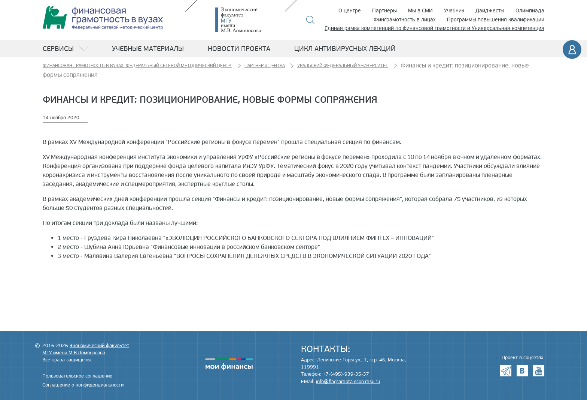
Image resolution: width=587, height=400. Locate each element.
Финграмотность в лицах (405, 19)
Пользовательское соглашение (77, 376)
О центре (349, 10)
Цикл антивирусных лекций (345, 49)
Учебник (454, 10)
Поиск (310, 20)
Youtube (538, 370)
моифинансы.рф (229, 364)
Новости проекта (239, 49)
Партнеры (384, 10)
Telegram (505, 370)
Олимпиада (529, 10)
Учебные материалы (148, 49)
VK (522, 370)
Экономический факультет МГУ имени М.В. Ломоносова (249, 19)
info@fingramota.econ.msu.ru (348, 382)
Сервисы (58, 49)
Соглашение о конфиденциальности (83, 385)
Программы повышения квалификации (495, 19)
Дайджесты (489, 10)
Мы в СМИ (420, 10)
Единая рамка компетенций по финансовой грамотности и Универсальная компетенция (434, 28)
